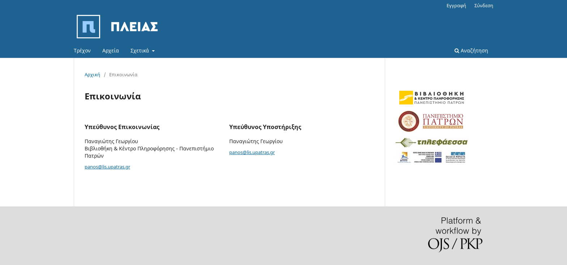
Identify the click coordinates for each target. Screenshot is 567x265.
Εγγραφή (456, 5)
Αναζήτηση (471, 50)
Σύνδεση (483, 5)
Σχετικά (140, 50)
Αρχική (92, 74)
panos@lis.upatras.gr (107, 166)
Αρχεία (110, 50)
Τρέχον (82, 50)
